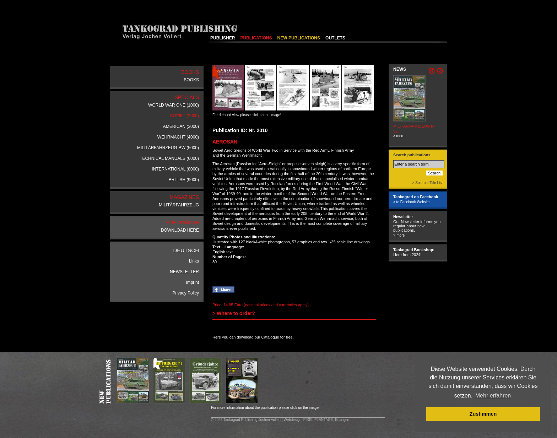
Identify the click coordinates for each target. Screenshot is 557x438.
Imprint (192, 282)
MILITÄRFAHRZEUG (179, 204)
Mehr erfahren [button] (493, 396)
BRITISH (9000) (184, 179)
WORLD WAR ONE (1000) (173, 105)
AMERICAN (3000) (181, 126)
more (400, 235)
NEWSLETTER (184, 271)
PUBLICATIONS (256, 38)
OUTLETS (335, 38)
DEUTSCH (186, 250)
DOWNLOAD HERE (180, 230)
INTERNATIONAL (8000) (175, 169)
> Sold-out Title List (427, 183)
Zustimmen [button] (483, 414)
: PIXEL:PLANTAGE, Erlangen (325, 420)
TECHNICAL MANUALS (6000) (169, 158)
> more (398, 136)
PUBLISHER (222, 38)
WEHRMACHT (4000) (178, 137)
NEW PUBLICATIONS (298, 38)
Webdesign (292, 420)
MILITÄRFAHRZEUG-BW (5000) (168, 147)
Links (194, 261)
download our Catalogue (258, 337)
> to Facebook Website (411, 202)
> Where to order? (233, 313)
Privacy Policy (185, 293)
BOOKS (191, 79)
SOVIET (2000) (184, 115)
